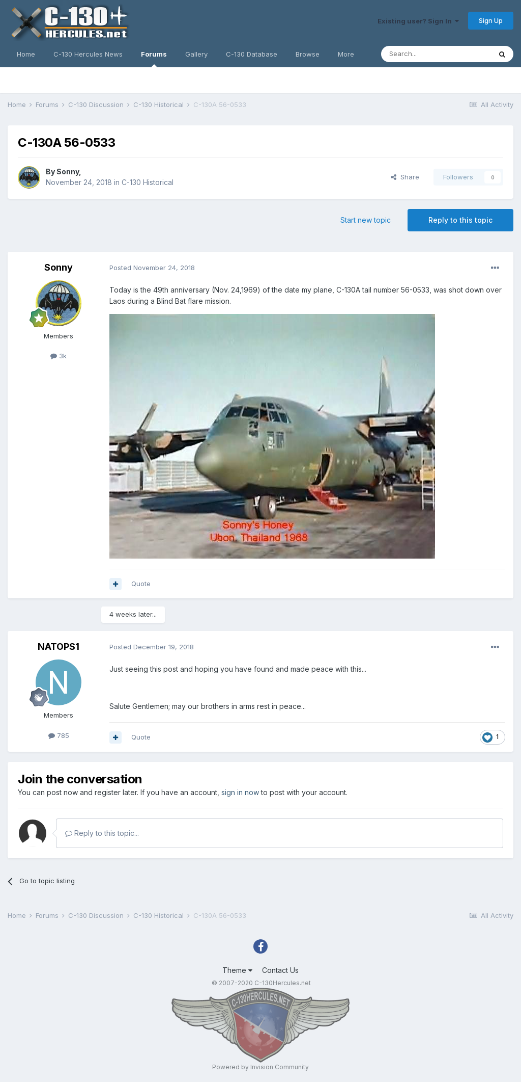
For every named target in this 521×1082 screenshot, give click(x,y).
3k (58, 356)
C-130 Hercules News (88, 54)
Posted (152, 267)
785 (58, 735)
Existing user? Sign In (418, 21)
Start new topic (365, 220)
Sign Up (491, 20)
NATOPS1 (58, 646)
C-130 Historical (147, 182)
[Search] (436, 54)
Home (26, 54)
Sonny (67, 171)
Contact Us (280, 970)
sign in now (240, 792)
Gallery (196, 54)
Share (405, 177)
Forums (154, 58)
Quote (141, 583)
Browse (308, 54)
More (346, 54)
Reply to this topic (460, 220)
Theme (237, 970)
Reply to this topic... (102, 833)
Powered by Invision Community (260, 1067)
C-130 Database (251, 54)
